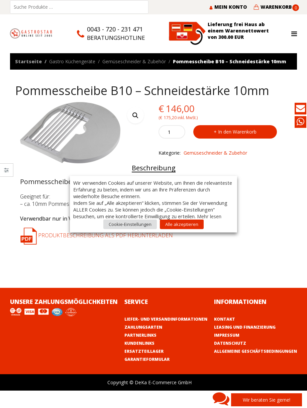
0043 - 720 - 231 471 (115, 29)
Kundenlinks (139, 343)
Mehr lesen (209, 216)
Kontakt (224, 319)
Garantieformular (147, 359)
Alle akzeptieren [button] (181, 224)
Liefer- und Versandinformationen (165, 319)
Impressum (226, 335)
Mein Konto (228, 7)
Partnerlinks (140, 335)
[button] (135, 115)
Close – (6, 172)
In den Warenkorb (237, 132)
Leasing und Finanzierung (245, 327)
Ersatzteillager (144, 351)
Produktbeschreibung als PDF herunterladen (96, 235)
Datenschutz (230, 343)
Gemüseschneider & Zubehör (134, 61)
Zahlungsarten (143, 327)
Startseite (28, 61)
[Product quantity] (172, 132)
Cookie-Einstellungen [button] (130, 224)
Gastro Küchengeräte (72, 61)
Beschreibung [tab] (154, 167)
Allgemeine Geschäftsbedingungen (255, 351)
